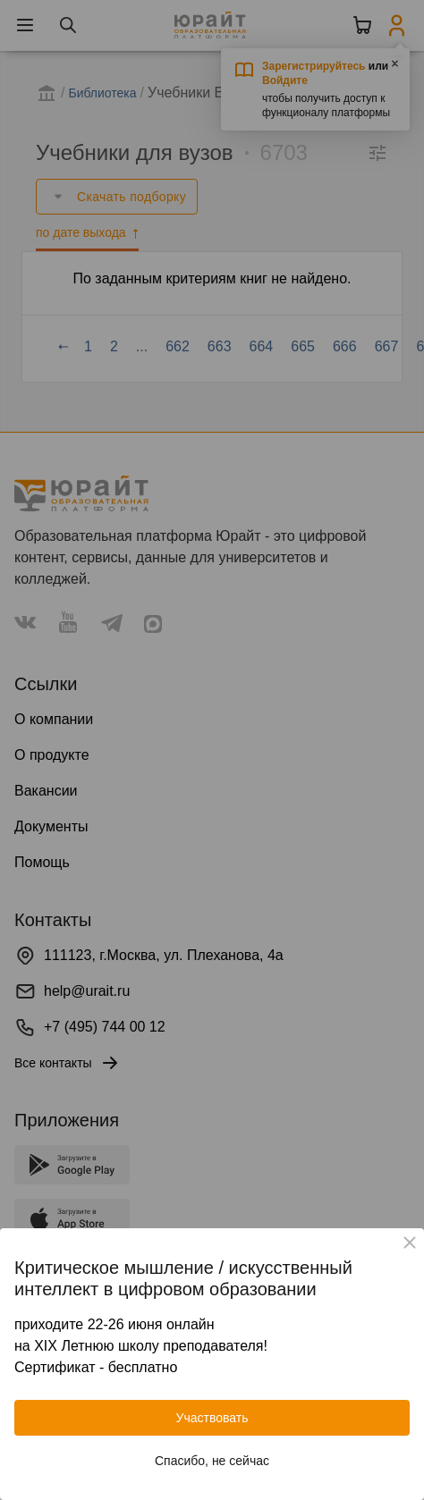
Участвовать (212, 1418)
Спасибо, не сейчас (212, 1461)
